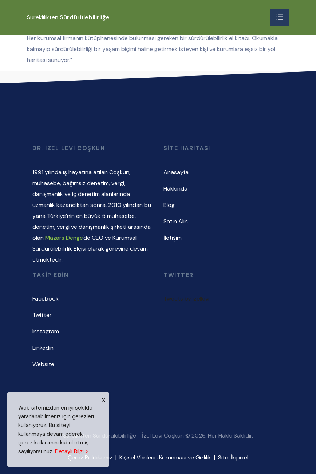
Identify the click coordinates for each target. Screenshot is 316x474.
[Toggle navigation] (279, 17)
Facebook (45, 298)
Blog (169, 205)
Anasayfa (176, 172)
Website (43, 364)
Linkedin (43, 348)
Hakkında (175, 188)
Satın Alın (175, 221)
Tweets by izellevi (186, 298)
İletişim (172, 238)
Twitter (42, 315)
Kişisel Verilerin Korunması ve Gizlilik (165, 457)
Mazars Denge (64, 238)
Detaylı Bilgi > (71, 451)
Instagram (45, 331)
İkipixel (239, 457)
